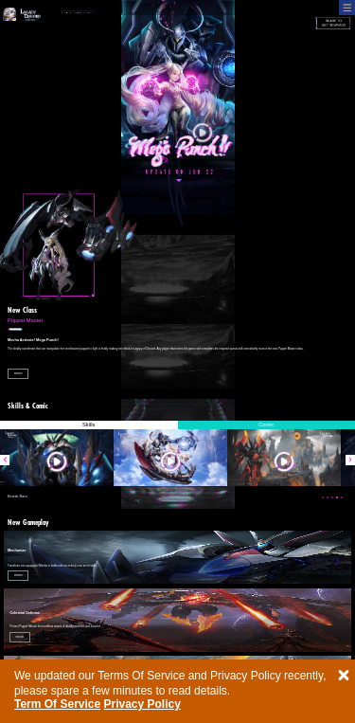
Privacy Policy (142, 704)
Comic (266, 424)
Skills (88, 424)
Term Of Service (57, 704)
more (18, 373)
